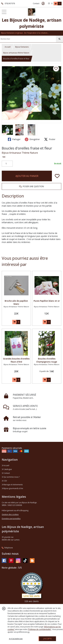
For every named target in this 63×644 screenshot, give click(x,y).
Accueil (8, 47)
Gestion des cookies (10, 514)
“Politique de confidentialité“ (39, 629)
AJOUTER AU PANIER (26, 176)
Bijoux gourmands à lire (12, 488)
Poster (49, 139)
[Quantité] (7, 164)
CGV (4, 481)
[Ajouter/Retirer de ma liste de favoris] (57, 176)
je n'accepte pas (16, 638)
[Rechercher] (59, 39)
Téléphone (7, 547)
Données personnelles (11, 518)
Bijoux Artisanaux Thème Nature (20, 152)
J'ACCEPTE (47, 638)
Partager (14, 139)
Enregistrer (32, 139)
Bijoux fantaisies (22, 47)
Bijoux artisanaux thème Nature (16, 52)
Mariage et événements (12, 484)
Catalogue (7, 469)
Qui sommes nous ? (11, 477)
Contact (36, 3)
